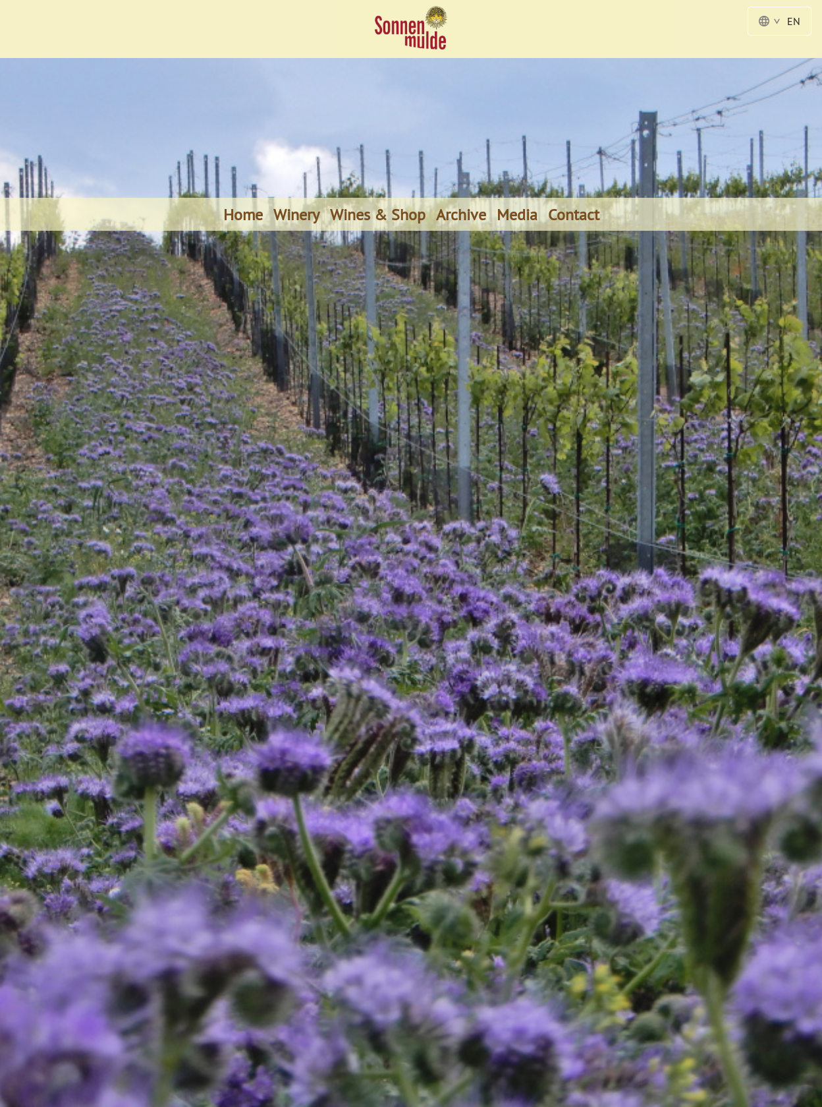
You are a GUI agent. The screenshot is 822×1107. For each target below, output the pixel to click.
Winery (296, 214)
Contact (573, 214)
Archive (461, 214)
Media (517, 214)
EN (779, 21)
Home (243, 214)
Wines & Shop (377, 214)
